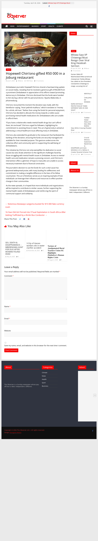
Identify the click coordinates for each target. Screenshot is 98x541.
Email (7, 318)
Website (7, 331)
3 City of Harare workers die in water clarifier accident (36, 245)
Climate (60, 26)
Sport (43, 26)
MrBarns (20, 81)
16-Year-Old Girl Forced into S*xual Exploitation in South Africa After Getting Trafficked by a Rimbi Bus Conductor (35, 213)
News (12, 26)
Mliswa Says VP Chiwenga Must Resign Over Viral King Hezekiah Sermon (80, 60)
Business (35, 26)
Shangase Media (15, 432)
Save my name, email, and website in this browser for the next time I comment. (35, 345)
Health (51, 26)
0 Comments (39, 81)
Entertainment (23, 26)
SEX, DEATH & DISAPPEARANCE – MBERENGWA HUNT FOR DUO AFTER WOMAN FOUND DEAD (14, 248)
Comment (9, 276)
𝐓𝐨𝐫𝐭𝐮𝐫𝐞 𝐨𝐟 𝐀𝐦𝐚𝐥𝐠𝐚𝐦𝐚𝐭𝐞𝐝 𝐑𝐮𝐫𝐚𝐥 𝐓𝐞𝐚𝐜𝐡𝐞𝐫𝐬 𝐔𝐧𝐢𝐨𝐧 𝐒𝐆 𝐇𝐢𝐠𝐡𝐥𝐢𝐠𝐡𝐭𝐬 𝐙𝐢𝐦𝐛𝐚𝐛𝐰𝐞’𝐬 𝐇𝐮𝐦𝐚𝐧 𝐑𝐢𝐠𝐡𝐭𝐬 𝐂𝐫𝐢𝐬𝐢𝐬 (56, 252)
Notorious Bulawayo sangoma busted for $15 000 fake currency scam (34, 205)
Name (7, 306)
